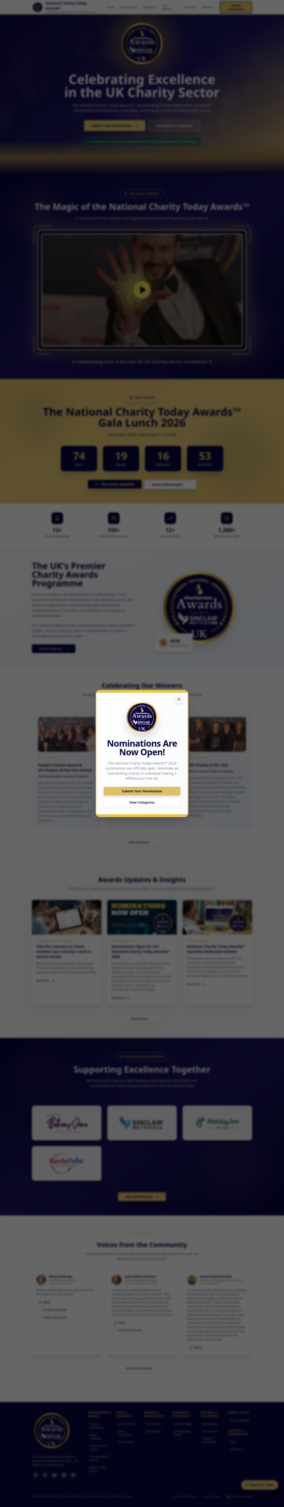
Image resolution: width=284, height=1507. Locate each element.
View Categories (142, 802)
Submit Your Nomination (142, 791)
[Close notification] (179, 699)
